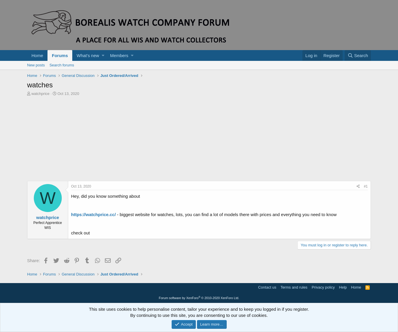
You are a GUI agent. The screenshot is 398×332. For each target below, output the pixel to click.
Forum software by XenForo (199, 298)
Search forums (62, 65)
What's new (88, 55)
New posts (36, 65)
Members (119, 55)
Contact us (267, 287)
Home (37, 55)
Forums (60, 55)
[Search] (358, 55)
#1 (366, 186)
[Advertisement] (199, 140)
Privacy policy (323, 287)
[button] (103, 55)
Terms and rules (294, 287)
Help (343, 287)
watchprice (40, 93)
